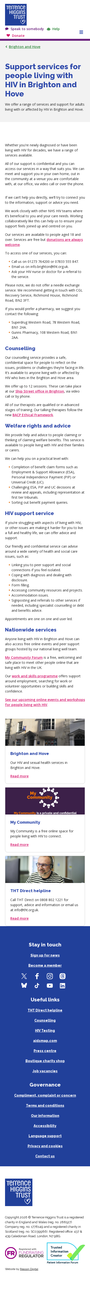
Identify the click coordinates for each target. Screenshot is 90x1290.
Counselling (45, 1020)
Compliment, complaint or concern (45, 1095)
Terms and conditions (45, 1105)
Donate (18, 35)
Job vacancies (45, 1071)
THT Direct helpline (45, 1010)
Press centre (45, 1051)
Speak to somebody (27, 29)
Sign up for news (45, 955)
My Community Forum (24, 657)
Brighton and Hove (24, 46)
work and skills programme (35, 676)
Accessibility (45, 1126)
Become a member (45, 965)
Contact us (45, 1156)
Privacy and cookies (45, 1146)
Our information (45, 1116)
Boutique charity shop (45, 1061)
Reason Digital (29, 1269)
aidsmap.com (45, 1041)
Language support (45, 1136)
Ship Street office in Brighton (39, 391)
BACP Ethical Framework (32, 415)
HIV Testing (45, 1030)
